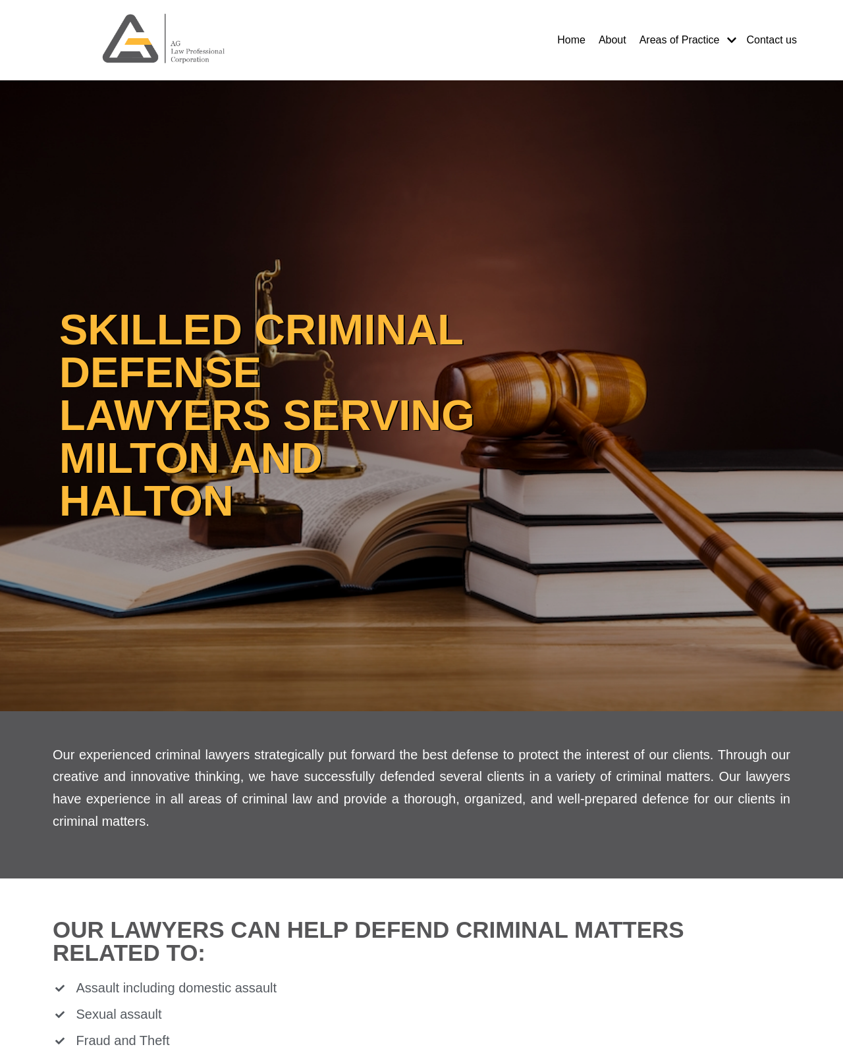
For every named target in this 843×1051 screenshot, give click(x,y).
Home (571, 39)
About (612, 39)
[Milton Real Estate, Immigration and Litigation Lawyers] (165, 40)
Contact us (772, 39)
